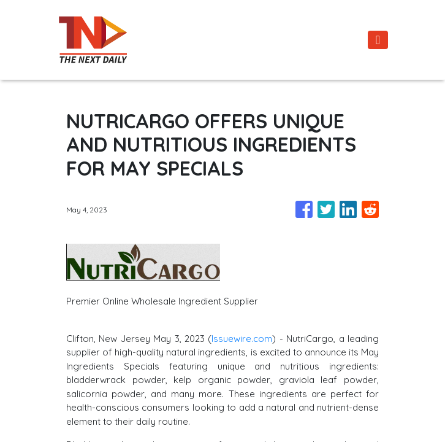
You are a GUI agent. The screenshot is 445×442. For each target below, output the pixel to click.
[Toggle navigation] (378, 40)
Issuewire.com (241, 338)
